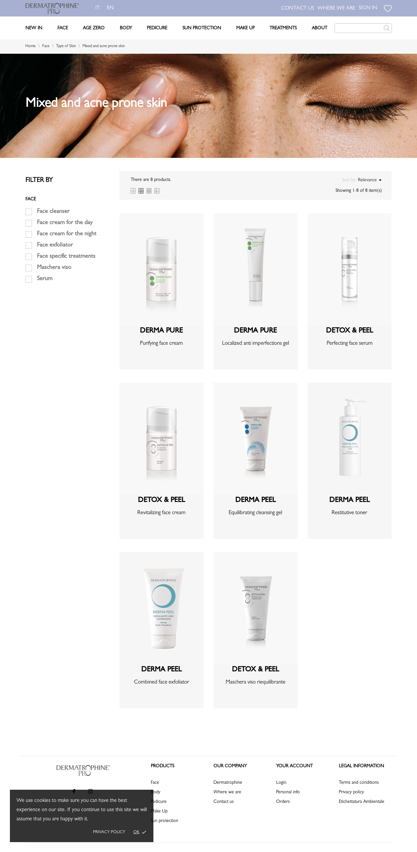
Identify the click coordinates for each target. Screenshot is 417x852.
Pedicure (157, 28)
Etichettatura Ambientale (361, 802)
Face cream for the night (66, 234)
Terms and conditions (359, 782)
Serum (44, 279)
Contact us (223, 802)
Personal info (288, 792)
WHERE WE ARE (336, 8)
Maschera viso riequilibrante (255, 682)
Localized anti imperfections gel (255, 343)
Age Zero (94, 28)
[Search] (363, 28)
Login (281, 782)
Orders (283, 802)
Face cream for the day (65, 223)
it (97, 8)
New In (33, 28)
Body (126, 28)
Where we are (227, 792)
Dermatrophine (227, 782)
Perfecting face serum (349, 343)
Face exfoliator (55, 246)
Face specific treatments (66, 257)
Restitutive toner (349, 513)
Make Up (245, 28)
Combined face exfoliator (161, 682)
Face (62, 28)
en (111, 8)
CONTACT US (297, 8)
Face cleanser (53, 212)
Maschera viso (54, 268)
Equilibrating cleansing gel (255, 513)
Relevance (369, 180)
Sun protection (164, 821)
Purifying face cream (161, 343)
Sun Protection (201, 28)
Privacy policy (109, 832)
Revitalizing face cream (161, 513)
